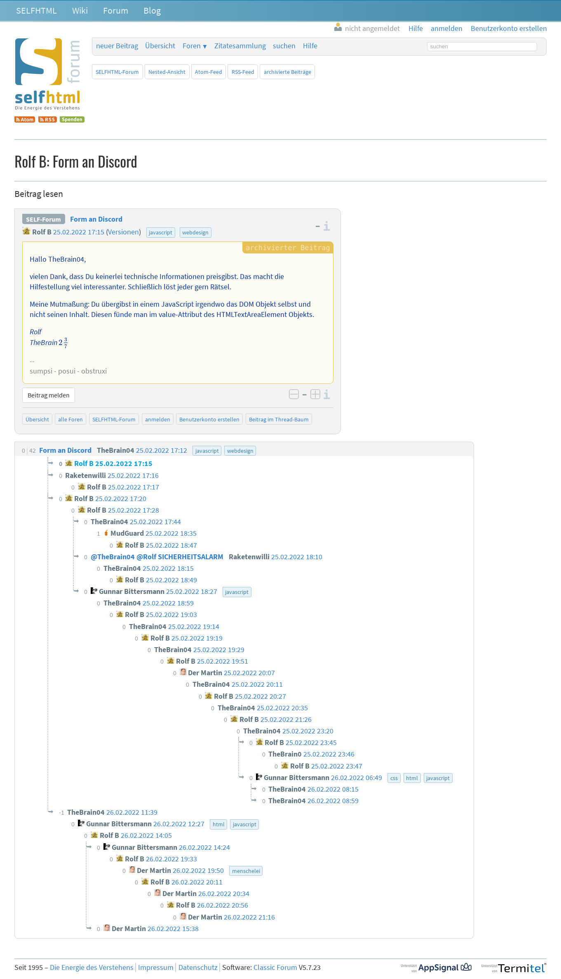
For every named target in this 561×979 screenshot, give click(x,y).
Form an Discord (96, 219)
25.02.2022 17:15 (78, 231)
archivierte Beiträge (287, 72)
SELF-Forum (43, 219)
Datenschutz (198, 967)
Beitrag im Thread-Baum (279, 419)
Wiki (80, 10)
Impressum (156, 967)
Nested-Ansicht (166, 72)
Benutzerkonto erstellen (209, 419)
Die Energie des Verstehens (92, 967)
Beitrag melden (49, 395)
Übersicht (160, 45)
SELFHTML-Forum (117, 72)
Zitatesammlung (240, 45)
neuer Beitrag (117, 45)
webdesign (195, 232)
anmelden (157, 419)
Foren (192, 45)
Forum (115, 10)
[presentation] (63, 343)
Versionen (123, 231)
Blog (152, 10)
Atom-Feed (208, 72)
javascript (160, 232)
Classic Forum (275, 967)
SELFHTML (36, 10)
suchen (284, 45)
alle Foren (70, 419)
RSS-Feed (243, 72)
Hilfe (310, 45)
